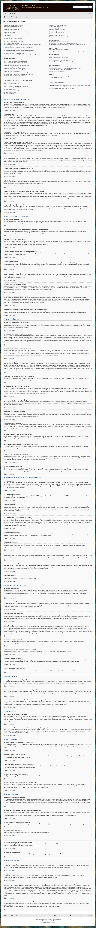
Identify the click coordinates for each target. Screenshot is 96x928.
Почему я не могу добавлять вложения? (13, 69)
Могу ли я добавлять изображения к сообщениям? (16, 86)
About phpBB (66, 867)
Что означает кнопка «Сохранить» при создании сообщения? (18, 74)
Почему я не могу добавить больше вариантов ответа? (17, 65)
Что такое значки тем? (9, 93)
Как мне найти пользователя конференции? (59, 60)
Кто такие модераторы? (54, 28)
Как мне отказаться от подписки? (57, 71)
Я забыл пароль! (8, 35)
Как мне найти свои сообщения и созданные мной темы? (62, 61)
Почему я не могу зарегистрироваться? (13, 29)
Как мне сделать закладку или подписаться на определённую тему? (65, 68)
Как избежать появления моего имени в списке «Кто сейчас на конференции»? (22, 44)
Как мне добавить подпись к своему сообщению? (15, 62)
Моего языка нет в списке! (10, 49)
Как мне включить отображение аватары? (14, 51)
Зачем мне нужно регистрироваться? (12, 26)
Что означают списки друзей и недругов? (58, 49)
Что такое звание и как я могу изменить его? (14, 53)
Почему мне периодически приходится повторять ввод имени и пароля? (21, 36)
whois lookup (16, 887)
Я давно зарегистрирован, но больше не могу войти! (16, 33)
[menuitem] (11, 14)
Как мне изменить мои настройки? (12, 43)
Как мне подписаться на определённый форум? (60, 69)
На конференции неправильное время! (13, 46)
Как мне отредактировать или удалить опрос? (15, 67)
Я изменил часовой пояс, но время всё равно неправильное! (18, 47)
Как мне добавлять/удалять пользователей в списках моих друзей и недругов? (68, 51)
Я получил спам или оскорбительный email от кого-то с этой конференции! (67, 44)
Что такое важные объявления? (11, 87)
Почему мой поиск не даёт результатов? (58, 57)
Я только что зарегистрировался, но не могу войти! (16, 31)
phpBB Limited (51, 865)
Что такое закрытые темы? (10, 92)
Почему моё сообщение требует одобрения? (14, 75)
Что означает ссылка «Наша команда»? (58, 36)
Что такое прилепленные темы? (11, 90)
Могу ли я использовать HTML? (11, 83)
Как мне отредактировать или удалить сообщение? (16, 61)
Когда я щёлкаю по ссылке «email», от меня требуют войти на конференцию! (22, 54)
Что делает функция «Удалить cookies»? (13, 38)
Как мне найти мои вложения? (56, 77)
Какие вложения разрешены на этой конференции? (61, 76)
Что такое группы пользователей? (57, 29)
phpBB (37, 266)
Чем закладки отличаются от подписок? (58, 66)
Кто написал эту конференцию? (56, 82)
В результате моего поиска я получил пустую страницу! (62, 58)
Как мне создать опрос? (9, 64)
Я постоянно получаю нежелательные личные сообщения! (63, 43)
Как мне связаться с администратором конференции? (62, 88)
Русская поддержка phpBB (48, 920)
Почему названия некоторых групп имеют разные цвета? (62, 33)
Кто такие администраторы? (55, 26)
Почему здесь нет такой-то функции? (58, 84)
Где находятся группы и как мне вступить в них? (60, 31)
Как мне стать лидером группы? (56, 32)
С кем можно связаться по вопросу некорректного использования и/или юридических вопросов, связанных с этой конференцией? (69, 86)
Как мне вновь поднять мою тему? (12, 77)
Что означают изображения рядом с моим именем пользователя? (19, 50)
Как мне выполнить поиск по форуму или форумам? (61, 56)
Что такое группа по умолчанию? (57, 35)
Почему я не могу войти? (10, 32)
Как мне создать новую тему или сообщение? (14, 59)
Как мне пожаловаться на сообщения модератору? (16, 72)
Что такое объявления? (9, 89)
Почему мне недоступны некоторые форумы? (15, 68)
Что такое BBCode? (8, 82)
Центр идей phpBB (8, 877)
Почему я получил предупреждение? (12, 71)
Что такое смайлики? (9, 85)
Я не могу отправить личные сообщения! (58, 41)
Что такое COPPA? (8, 28)
